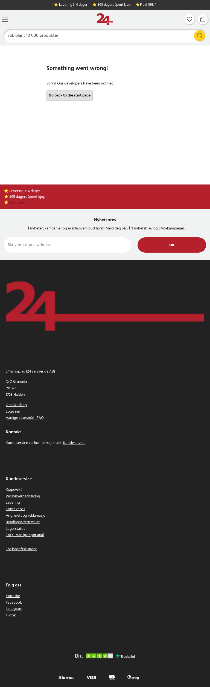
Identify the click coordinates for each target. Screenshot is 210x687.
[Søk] (105, 36)
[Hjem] (105, 19)
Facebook (14, 603)
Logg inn (13, 411)
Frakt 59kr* (148, 5)
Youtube (13, 596)
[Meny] (5, 19)
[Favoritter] (189, 19)
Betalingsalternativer (23, 522)
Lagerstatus (15, 529)
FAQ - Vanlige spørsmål (25, 535)
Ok (171, 245)
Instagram (14, 609)
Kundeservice (74, 443)
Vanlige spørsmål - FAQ (25, 418)
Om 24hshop (16, 405)
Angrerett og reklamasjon (27, 516)
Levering (13, 503)
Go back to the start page (70, 95)
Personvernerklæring (23, 496)
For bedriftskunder (21, 549)
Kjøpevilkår (15, 490)
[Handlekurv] (203, 19)
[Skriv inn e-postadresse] (67, 245)
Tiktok (11, 615)
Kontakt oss (15, 509)
